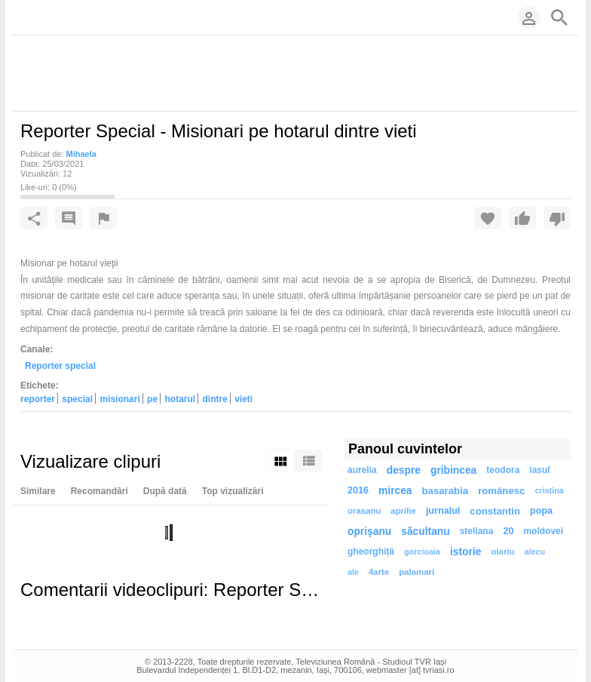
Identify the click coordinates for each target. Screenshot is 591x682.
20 (508, 531)
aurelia (362, 470)
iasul (539, 470)
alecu (534, 551)
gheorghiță (371, 551)
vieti (243, 399)
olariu (502, 551)
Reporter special (60, 366)
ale (353, 571)
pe (152, 399)
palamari (416, 571)
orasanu (364, 510)
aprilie (403, 510)
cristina (548, 490)
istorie (465, 552)
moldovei (543, 531)
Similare (38, 491)
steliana (477, 531)
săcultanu (425, 531)
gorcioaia (422, 551)
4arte (379, 571)
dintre (214, 399)
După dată (165, 491)
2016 (358, 490)
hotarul (179, 399)
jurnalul (443, 510)
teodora (502, 470)
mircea (395, 490)
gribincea (453, 470)
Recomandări (99, 491)
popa (541, 510)
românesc (501, 490)
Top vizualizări (233, 491)
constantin (495, 511)
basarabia (445, 490)
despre (404, 470)
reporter (37, 399)
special (77, 399)
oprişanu (369, 531)
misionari (119, 399)
